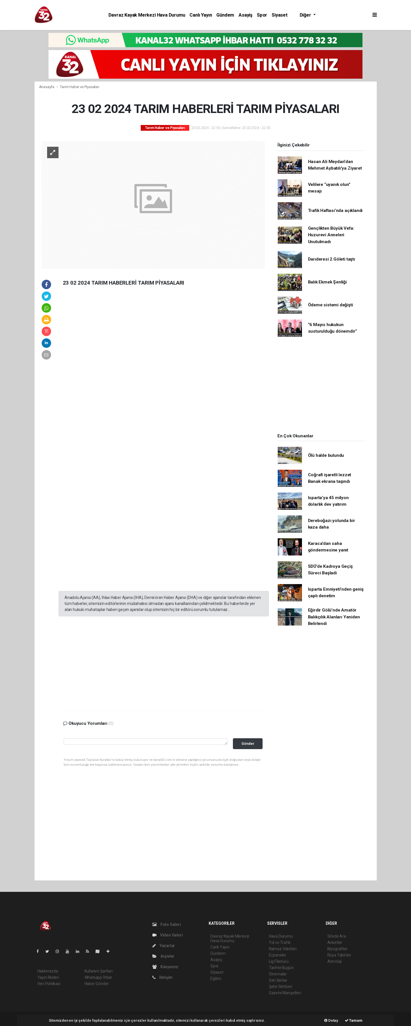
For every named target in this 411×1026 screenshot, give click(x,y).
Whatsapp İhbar (98, 977)
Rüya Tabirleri (339, 955)
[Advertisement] (101, 382)
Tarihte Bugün (281, 967)
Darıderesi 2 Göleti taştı (331, 259)
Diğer (306, 15)
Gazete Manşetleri (285, 993)
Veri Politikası (49, 983)
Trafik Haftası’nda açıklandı (335, 210)
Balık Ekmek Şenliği (327, 282)
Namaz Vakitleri (283, 948)
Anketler (334, 942)
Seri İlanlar (278, 980)
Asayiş (245, 15)
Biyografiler (337, 948)
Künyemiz (165, 967)
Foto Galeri (166, 924)
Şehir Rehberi (280, 986)
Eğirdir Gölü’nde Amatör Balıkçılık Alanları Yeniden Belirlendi (334, 617)
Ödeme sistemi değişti (330, 304)
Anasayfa (47, 87)
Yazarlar (163, 945)
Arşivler (163, 956)
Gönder (247, 743)
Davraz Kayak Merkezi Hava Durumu (146, 15)
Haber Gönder (96, 983)
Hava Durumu (281, 936)
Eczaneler (277, 955)
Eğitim (215, 978)
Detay (331, 1020)
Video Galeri (167, 935)
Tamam (353, 1020)
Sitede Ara (336, 936)
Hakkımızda (47, 971)
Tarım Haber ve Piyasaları (79, 87)
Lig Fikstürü (279, 961)
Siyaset (280, 15)
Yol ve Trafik (280, 942)
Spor (262, 15)
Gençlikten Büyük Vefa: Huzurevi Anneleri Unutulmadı (331, 235)
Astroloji (334, 961)
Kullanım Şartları (98, 971)
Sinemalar (278, 974)
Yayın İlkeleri (48, 977)
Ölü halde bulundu (326, 455)
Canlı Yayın (201, 15)
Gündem (225, 15)
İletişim (162, 977)
